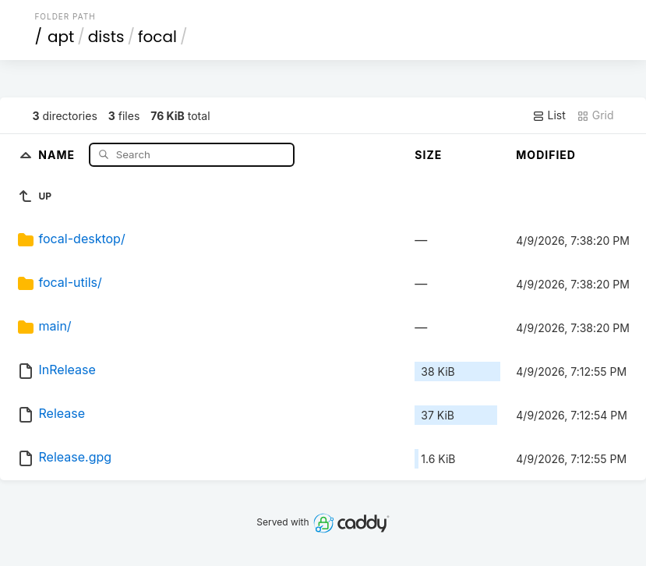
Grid (595, 115)
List (549, 115)
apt (61, 37)
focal (157, 37)
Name (58, 154)
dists (106, 37)
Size (428, 154)
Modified (546, 154)
